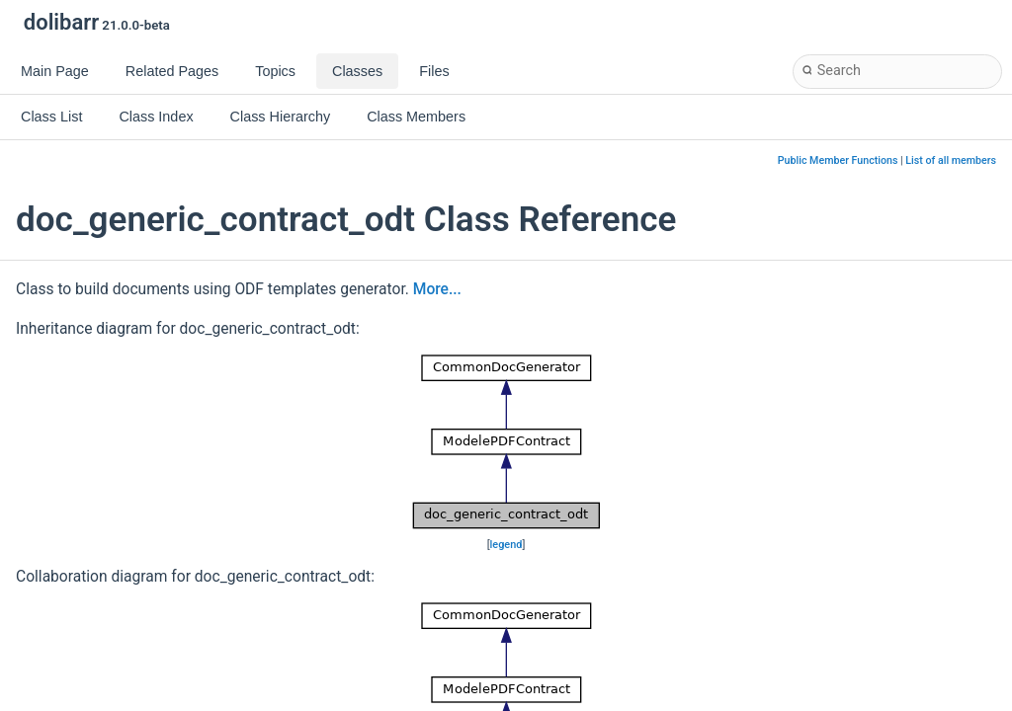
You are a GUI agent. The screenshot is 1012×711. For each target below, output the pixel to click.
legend (506, 544)
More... (437, 289)
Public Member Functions (838, 160)
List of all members (950, 160)
